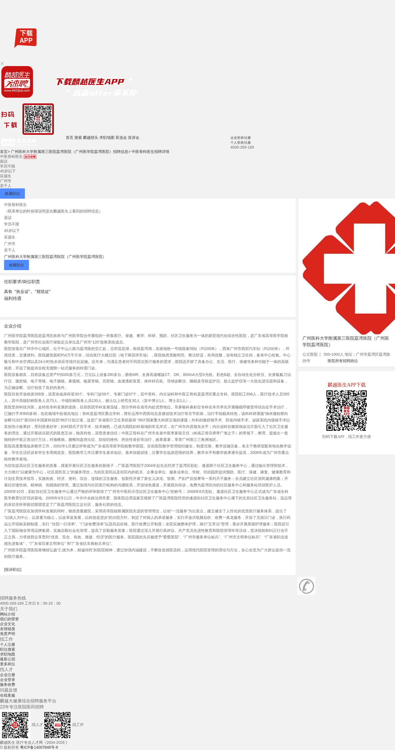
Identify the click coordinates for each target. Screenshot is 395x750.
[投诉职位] (12, 569)
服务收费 (7, 684)
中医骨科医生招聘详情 (150, 151)
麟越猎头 (90, 137)
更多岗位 (7, 664)
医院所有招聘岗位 (343, 361)
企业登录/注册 (241, 138)
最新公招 (7, 659)
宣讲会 (133, 137)
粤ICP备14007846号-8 (39, 747)
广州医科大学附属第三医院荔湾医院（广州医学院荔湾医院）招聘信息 (70, 151)
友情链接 (7, 629)
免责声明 (7, 633)
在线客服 (7, 695)
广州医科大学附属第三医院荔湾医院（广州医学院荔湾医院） (55, 256)
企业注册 (7, 675)
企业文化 (7, 624)
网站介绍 (7, 614)
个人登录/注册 (241, 143)
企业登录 (7, 679)
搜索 (78, 137)
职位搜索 (7, 649)
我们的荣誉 (9, 619)
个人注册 (7, 644)
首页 (69, 137)
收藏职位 (12, 193)
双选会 (121, 137)
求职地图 (106, 137)
